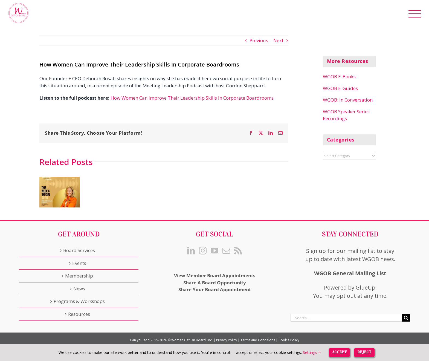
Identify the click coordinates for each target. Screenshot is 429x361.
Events (79, 263)
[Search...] (346, 318)
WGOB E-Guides (340, 88)
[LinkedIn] (191, 251)
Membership (79, 276)
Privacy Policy (226, 340)
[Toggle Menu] (414, 14)
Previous (259, 40)
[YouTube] (214, 251)
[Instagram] (203, 251)
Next (278, 40)
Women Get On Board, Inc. (192, 340)
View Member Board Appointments (214, 275)
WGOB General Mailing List (350, 273)
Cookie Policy (289, 340)
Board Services (79, 250)
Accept (339, 352)
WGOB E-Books (339, 76)
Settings (312, 352)
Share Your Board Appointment (214, 289)
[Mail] (226, 251)
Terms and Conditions (257, 340)
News (79, 288)
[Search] (406, 318)
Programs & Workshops (79, 301)
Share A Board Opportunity (214, 282)
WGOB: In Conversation (348, 100)
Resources (79, 314)
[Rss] (238, 251)
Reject (364, 352)
